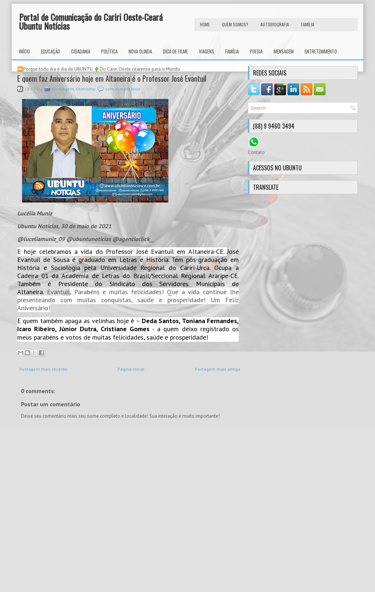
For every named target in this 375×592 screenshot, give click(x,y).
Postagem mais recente (43, 369)
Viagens (206, 51)
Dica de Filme (175, 51)
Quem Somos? (235, 24)
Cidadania (80, 51)
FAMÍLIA (307, 24)
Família (232, 51)
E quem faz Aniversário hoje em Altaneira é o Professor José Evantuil (111, 78)
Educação (50, 51)
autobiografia (274, 24)
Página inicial (131, 369)
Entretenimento (321, 51)
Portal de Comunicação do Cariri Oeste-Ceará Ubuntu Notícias (91, 21)
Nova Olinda (140, 51)
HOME (205, 24)
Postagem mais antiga (217, 369)
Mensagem (284, 51)
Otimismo (86, 89)
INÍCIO (24, 51)
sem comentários (122, 89)
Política (109, 51)
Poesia (256, 51)
